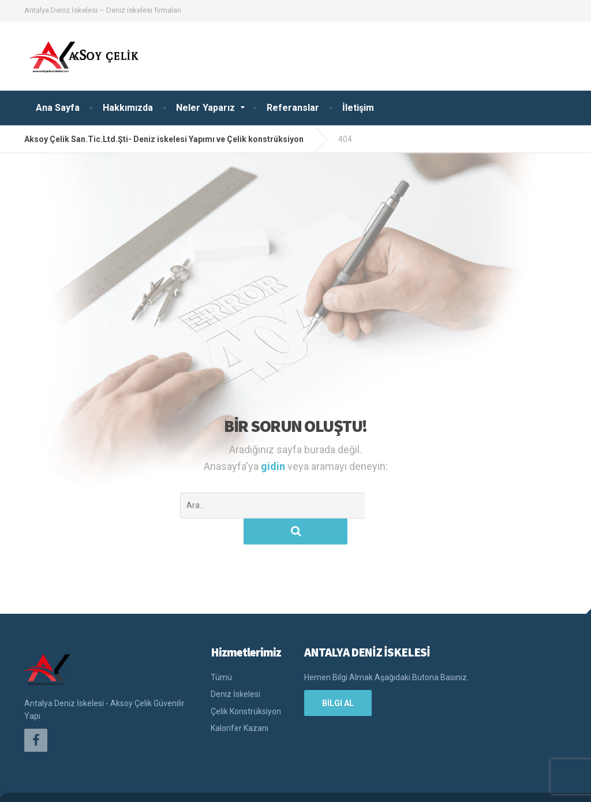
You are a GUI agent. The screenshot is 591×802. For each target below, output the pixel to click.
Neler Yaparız (205, 107)
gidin (274, 466)
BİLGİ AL (338, 677)
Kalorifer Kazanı (239, 702)
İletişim (358, 107)
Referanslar (293, 107)
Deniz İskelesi (235, 668)
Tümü (221, 651)
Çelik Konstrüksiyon (246, 685)
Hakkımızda (128, 107)
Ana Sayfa (58, 107)
